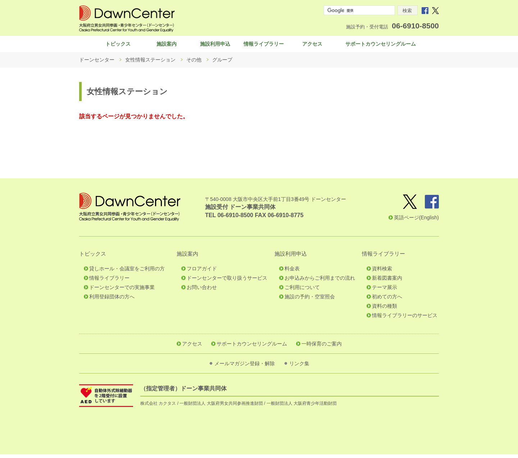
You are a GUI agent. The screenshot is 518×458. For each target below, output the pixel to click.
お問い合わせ (202, 291)
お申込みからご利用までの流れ (320, 281)
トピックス (118, 46)
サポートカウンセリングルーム (380, 46)
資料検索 (382, 272)
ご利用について (302, 291)
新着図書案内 (387, 281)
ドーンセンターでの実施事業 (122, 291)
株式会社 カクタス (158, 406)
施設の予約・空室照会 (310, 300)
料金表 (292, 272)
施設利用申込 (215, 46)
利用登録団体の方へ (112, 300)
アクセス (312, 46)
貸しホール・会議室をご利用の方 (127, 272)
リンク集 (299, 367)
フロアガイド (202, 272)
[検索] (358, 10)
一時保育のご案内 (321, 347)
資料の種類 (384, 309)
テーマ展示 (384, 291)
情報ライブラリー (264, 46)
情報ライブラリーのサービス (404, 319)
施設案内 (166, 46)
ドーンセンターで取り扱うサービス (227, 281)
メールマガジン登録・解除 (244, 367)
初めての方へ (387, 300)
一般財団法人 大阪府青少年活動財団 (302, 406)
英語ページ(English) (416, 221)
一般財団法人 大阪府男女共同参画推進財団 (221, 406)
